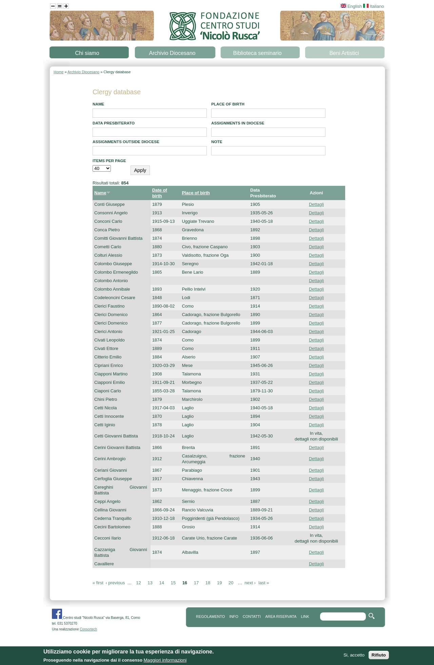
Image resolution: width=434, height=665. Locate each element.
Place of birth (227, 104)
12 (138, 582)
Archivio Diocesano (172, 53)
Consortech (88, 629)
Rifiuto (379, 656)
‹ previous (115, 582)
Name (98, 104)
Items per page (109, 160)
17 (196, 582)
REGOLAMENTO (210, 616)
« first (98, 582)
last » (263, 582)
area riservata (280, 616)
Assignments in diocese (237, 123)
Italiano (373, 6)
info (233, 616)
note (216, 141)
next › (250, 582)
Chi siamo (87, 53)
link (305, 616)
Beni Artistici (344, 53)
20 (231, 582)
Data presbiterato (114, 123)
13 (149, 582)
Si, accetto (353, 656)
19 (219, 582)
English (351, 6)
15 (173, 582)
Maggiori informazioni (164, 661)
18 (207, 582)
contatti (252, 616)
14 (161, 582)
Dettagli (316, 204)
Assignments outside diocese (126, 141)
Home (58, 72)
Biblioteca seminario (257, 53)
